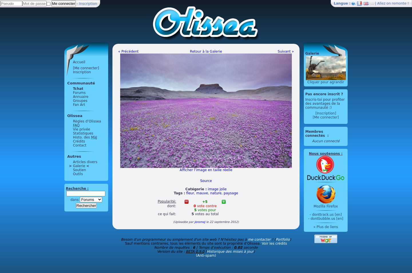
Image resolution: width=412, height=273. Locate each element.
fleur (190, 193)
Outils (78, 174)
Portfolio (283, 240)
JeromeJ (199, 221)
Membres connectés (315, 134)
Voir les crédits (274, 244)
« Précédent (128, 52)
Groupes (80, 101)
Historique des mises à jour (230, 252)
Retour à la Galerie (206, 52)
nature (215, 193)
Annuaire (80, 97)
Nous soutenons (324, 154)
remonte (399, 3)
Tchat (78, 89)
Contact (79, 145)
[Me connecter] (86, 68)
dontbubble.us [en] (326, 219)
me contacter (259, 240)
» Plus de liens (325, 227)
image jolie (217, 189)
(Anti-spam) (206, 256)
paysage (231, 193)
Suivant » (286, 52)
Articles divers (85, 162)
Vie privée (81, 129)
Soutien (79, 170)
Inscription (88, 4)
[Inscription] (325, 113)
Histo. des (85, 137)
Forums (79, 93)
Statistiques (83, 133)
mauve (202, 193)
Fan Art (79, 105)
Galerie (79, 166)
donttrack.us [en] (327, 215)
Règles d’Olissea (87, 121)
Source (206, 181)
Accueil (79, 62)
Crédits (79, 141)
